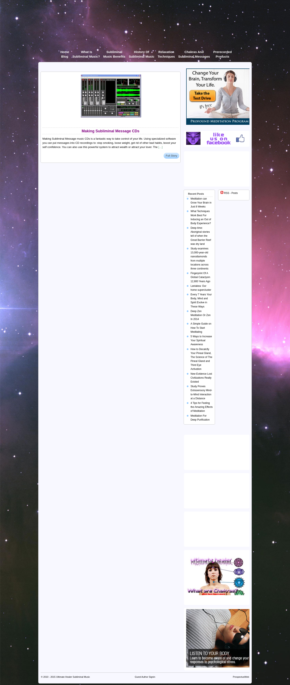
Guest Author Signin (145, 677)
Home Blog (64, 52)
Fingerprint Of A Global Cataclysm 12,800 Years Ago (200, 277)
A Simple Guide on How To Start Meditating (201, 327)
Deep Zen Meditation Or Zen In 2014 (201, 315)
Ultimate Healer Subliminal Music (73, 677)
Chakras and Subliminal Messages (194, 52)
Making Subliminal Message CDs (110, 131)
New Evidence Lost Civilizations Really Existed (201, 377)
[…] (160, 147)
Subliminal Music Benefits (114, 52)
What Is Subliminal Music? (86, 52)
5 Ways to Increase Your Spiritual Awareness (201, 340)
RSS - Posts (229, 193)
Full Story (171, 155)
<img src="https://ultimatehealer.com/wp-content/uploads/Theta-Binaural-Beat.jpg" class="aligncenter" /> (217, 528)
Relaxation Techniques (166, 52)
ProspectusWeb (241, 677)
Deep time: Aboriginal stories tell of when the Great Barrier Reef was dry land (201, 235)
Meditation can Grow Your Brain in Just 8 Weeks (201, 202)
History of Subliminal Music (141, 52)
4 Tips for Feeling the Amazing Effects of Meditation (202, 407)
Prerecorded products (222, 52)
